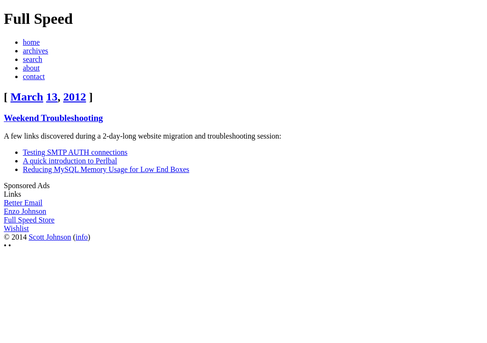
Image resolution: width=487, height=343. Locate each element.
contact (34, 76)
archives (35, 51)
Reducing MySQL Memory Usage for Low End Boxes (106, 169)
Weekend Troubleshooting (53, 118)
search (32, 59)
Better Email (23, 203)
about (31, 68)
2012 (74, 97)
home (31, 42)
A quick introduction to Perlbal (70, 161)
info (82, 237)
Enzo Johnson (25, 211)
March (26, 97)
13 (52, 97)
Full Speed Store (29, 220)
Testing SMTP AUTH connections (75, 152)
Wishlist (16, 228)
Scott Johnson (50, 237)
